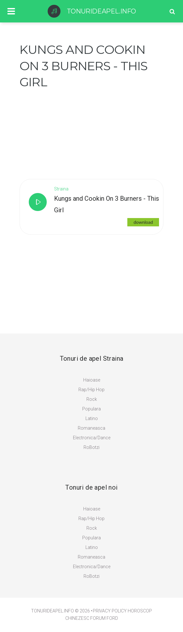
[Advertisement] (67, 130)
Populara (91, 408)
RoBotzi (91, 447)
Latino (91, 418)
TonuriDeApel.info (52, 610)
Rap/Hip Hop (91, 389)
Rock (91, 399)
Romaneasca (91, 428)
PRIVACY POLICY (110, 610)
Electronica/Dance (91, 437)
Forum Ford (104, 618)
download (143, 222)
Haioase (91, 380)
